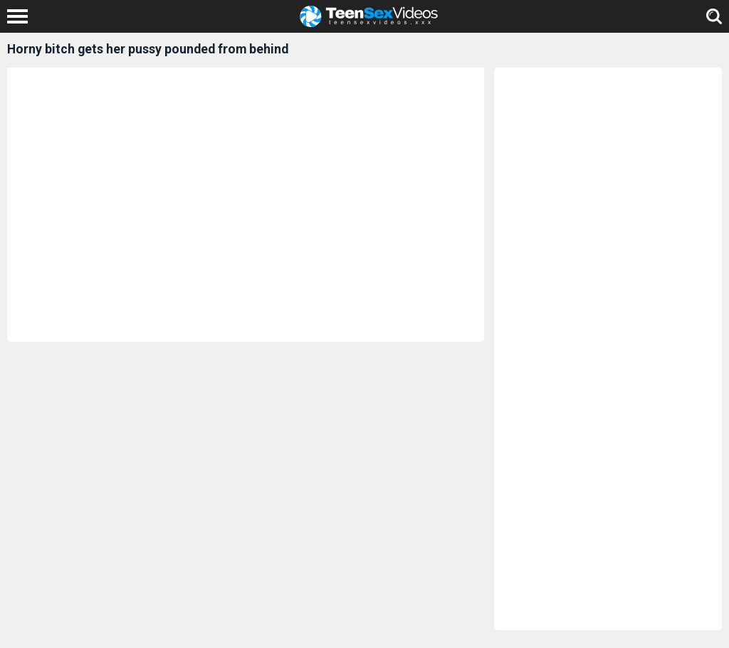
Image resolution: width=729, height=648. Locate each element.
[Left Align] (21, 16)
